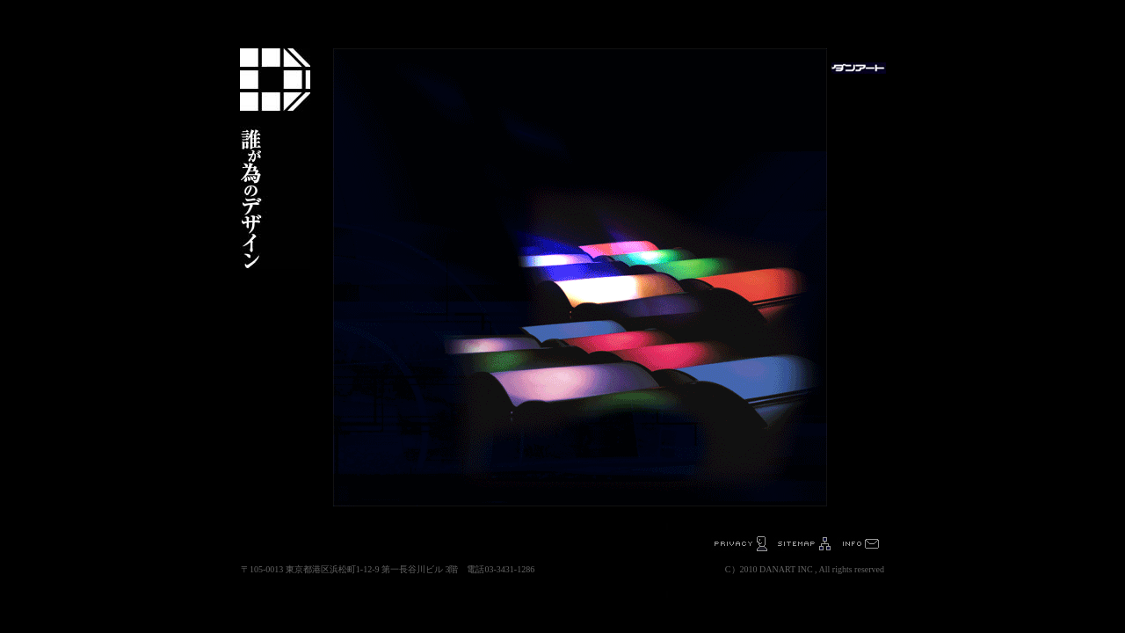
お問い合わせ (860, 543)
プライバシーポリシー (740, 543)
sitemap (804, 543)
